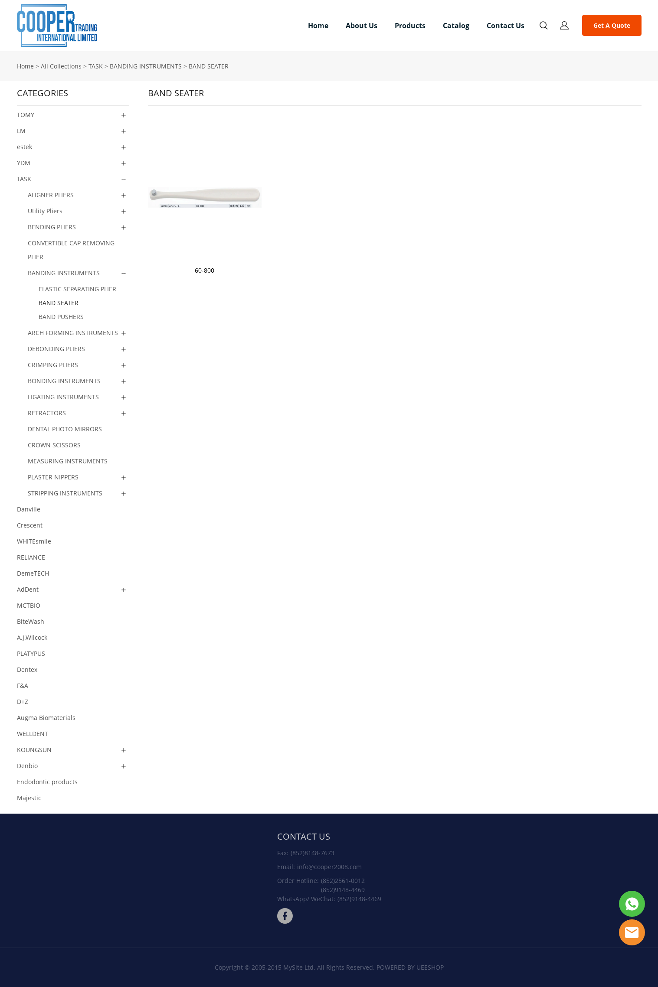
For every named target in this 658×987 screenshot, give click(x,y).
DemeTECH (33, 573)
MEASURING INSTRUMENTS (68, 461)
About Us (361, 25)
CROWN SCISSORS (54, 445)
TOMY (25, 115)
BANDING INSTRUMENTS (146, 66)
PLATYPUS (31, 653)
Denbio (27, 766)
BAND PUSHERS (61, 317)
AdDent (28, 589)
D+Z (22, 701)
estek (24, 147)
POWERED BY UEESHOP (410, 967)
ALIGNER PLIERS (51, 195)
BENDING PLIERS (52, 227)
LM (21, 131)
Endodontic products (47, 782)
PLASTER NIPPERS (53, 477)
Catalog (456, 25)
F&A (22, 685)
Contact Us (505, 25)
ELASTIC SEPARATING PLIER (77, 289)
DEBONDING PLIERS (56, 349)
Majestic (29, 798)
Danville (28, 509)
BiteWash (30, 621)
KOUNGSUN (34, 750)
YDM (23, 163)
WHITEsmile (34, 541)
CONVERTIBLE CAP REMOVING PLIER (71, 250)
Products (410, 25)
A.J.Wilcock (32, 637)
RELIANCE (31, 557)
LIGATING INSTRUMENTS (63, 397)
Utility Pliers (45, 211)
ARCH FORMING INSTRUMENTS (73, 333)
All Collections (61, 66)
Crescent (30, 525)
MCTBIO (28, 605)
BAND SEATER (209, 66)
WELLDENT (32, 734)
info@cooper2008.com (329, 867)
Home (318, 25)
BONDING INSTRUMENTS (64, 381)
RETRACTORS (47, 413)
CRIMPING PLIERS (53, 365)
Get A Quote (611, 25)
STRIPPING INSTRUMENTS (65, 493)
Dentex (27, 669)
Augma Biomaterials (46, 717)
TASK (95, 66)
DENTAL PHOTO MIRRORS (65, 429)
